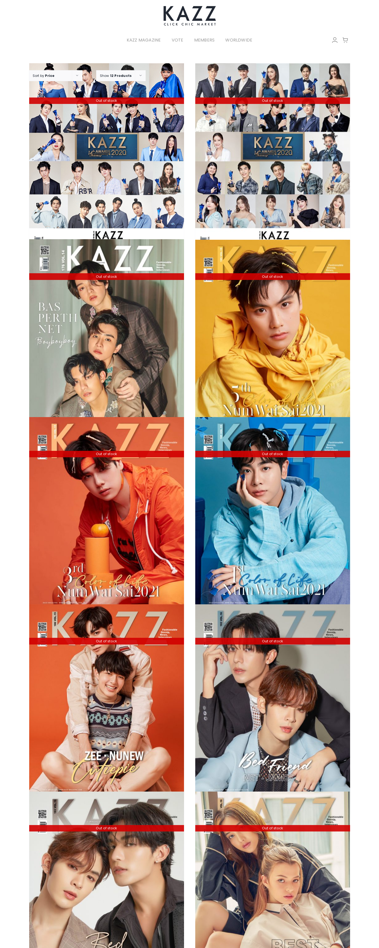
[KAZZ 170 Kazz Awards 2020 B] (272, 159)
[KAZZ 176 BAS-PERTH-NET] (106, 334)
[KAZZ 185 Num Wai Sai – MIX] (272, 513)
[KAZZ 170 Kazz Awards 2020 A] (106, 159)
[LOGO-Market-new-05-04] (189, 7)
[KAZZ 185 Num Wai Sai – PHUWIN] (106, 513)
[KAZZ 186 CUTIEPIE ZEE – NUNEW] (106, 700)
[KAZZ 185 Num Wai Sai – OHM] (272, 335)
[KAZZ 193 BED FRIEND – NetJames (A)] (272, 700)
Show (116, 75)
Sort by (44, 75)
